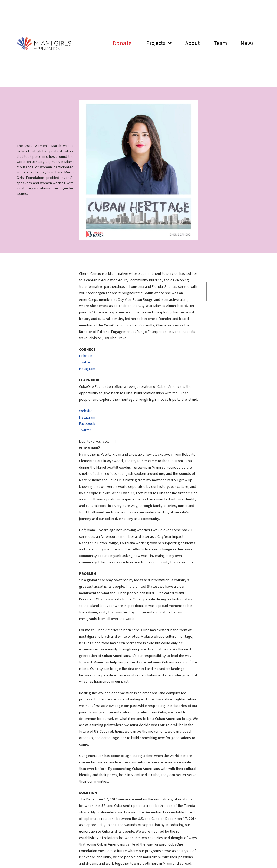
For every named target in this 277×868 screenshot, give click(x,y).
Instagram (87, 369)
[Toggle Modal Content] (122, 43)
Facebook (87, 423)
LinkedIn (85, 356)
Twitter (85, 362)
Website (86, 411)
